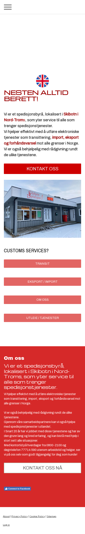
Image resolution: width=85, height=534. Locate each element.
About (6, 516)
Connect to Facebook (17, 488)
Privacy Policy (19, 516)
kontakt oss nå (42, 467)
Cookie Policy (37, 516)
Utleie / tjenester (42, 318)
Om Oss (42, 299)
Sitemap (51, 516)
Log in (6, 524)
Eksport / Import (43, 281)
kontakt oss (42, 168)
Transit (42, 263)
